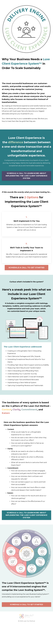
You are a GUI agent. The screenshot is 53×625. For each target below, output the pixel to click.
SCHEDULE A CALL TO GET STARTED (26, 267)
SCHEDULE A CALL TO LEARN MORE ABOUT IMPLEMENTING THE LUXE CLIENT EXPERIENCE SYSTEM (26, 175)
